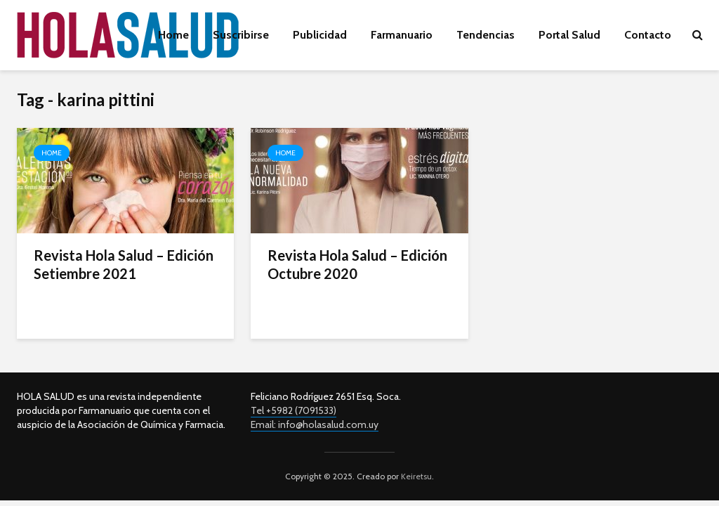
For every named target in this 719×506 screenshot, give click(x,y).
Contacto (647, 34)
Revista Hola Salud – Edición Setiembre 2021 (123, 264)
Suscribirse (241, 34)
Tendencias (485, 34)
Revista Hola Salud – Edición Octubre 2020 (357, 264)
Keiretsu (415, 476)
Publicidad (320, 34)
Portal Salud (569, 34)
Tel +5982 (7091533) (293, 410)
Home (173, 34)
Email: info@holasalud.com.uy (314, 424)
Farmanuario (402, 34)
